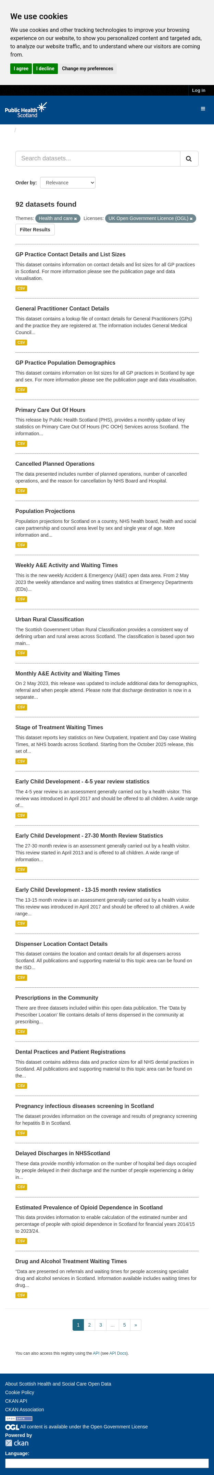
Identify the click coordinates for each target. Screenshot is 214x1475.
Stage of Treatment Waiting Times (59, 727)
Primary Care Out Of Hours (50, 410)
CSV (21, 288)
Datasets (32, 130)
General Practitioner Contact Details (62, 309)
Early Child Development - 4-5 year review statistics (82, 781)
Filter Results (35, 229)
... (113, 1325)
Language (16, 1453)
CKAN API (16, 1401)
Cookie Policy (19, 1392)
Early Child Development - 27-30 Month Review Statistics (89, 836)
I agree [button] (21, 68)
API (96, 1353)
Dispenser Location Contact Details (61, 944)
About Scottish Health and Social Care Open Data (58, 1384)
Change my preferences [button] (87, 68)
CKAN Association (24, 1409)
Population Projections (45, 511)
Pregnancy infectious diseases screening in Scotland (84, 1106)
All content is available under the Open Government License (76, 1426)
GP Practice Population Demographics (65, 363)
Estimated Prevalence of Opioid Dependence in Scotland (89, 1207)
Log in (198, 90)
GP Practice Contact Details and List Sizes (70, 254)
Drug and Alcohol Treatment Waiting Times (71, 1261)
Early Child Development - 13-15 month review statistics (88, 890)
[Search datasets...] (97, 159)
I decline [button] (45, 68)
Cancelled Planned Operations (55, 464)
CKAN (16, 1443)
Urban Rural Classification (49, 619)
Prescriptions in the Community (56, 998)
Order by (25, 182)
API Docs (118, 1353)
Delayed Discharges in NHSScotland (62, 1153)
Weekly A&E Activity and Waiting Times (66, 565)
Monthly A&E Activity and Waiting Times (67, 673)
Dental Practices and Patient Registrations (70, 1052)
